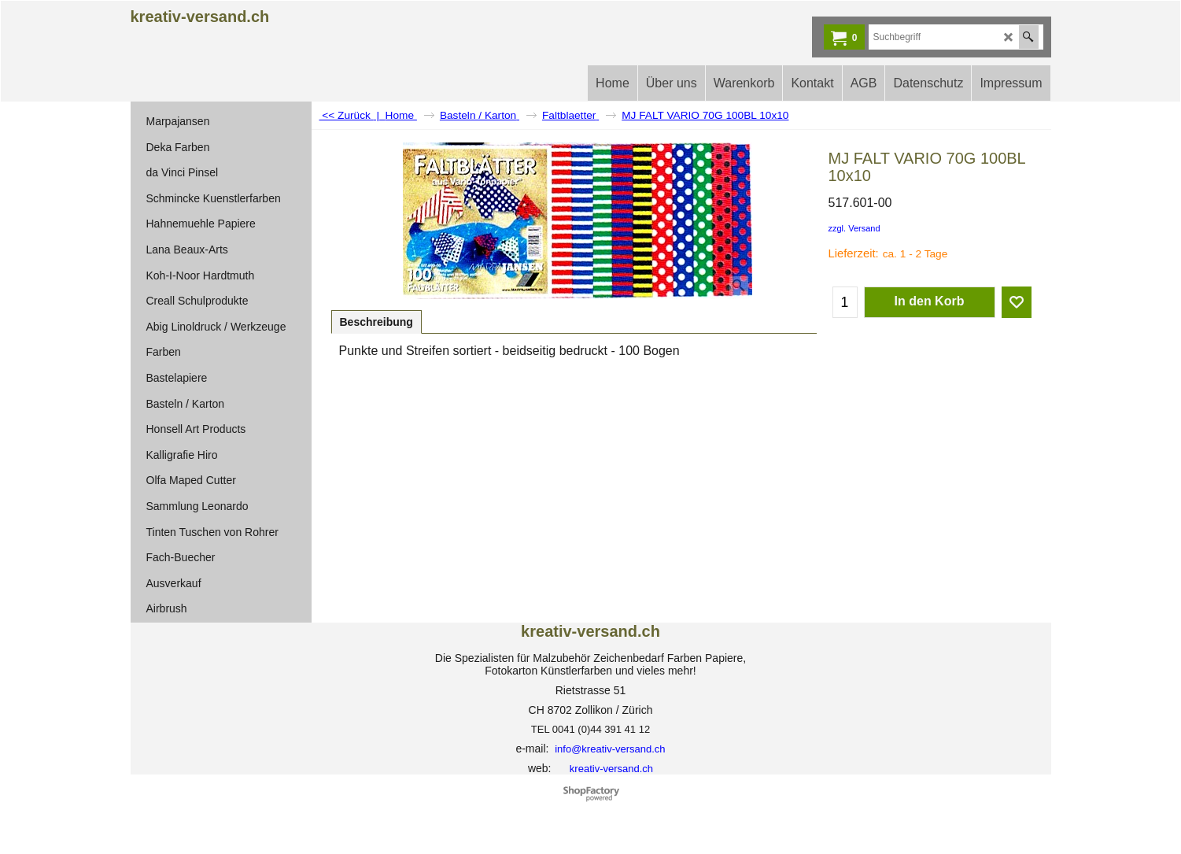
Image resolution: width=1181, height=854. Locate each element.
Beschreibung (376, 322)
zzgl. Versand (854, 228)
